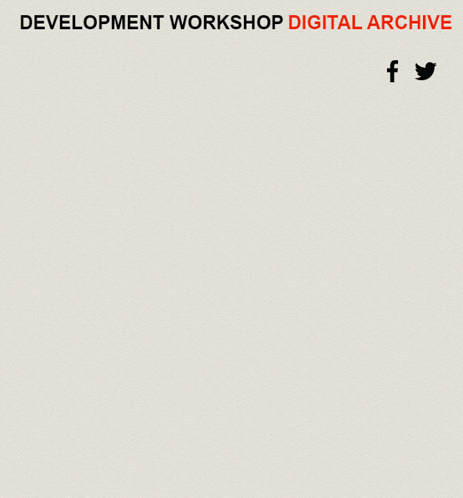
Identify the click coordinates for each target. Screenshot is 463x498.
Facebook (393, 71)
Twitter (426, 71)
